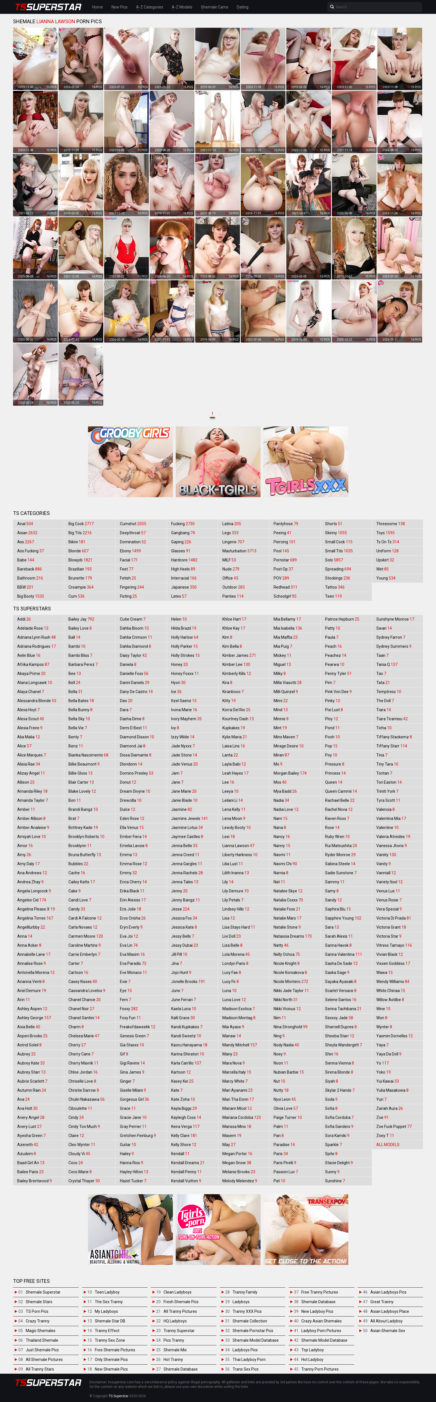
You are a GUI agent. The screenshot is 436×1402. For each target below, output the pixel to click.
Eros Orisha (133, 918)
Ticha (384, 728)
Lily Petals (232, 900)
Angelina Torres (35, 918)
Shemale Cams (214, 7)
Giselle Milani (133, 1090)
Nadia (281, 800)
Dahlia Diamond (135, 646)
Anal (25, 524)
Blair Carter (81, 782)
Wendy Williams (392, 981)
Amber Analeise (33, 827)
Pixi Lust (334, 710)
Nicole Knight (287, 963)
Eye (126, 990)
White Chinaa (390, 990)
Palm (281, 1126)
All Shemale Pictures (44, 1359)
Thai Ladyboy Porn (249, 1359)
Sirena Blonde (339, 1072)
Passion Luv (286, 1172)
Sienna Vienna (339, 1063)
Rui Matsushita (341, 845)
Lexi (228, 836)
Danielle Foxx (134, 673)
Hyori (178, 682)
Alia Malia (28, 737)
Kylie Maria (234, 737)
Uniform (387, 551)
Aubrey (26, 1054)
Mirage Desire (289, 746)
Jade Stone (184, 755)
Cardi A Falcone (85, 918)
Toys (385, 533)
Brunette (80, 578)
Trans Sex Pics (246, 1369)
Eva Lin (129, 945)
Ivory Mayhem (186, 719)
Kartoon (181, 1072)
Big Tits (80, 533)
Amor (25, 845)
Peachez (335, 655)
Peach (333, 646)
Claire (76, 1135)
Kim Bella (232, 646)
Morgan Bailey (290, 773)
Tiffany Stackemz (394, 737)
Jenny (179, 891)
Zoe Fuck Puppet (394, 1126)
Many (230, 1054)
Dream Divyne (135, 791)
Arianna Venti (31, 981)
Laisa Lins (233, 746)
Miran (281, 755)
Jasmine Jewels (189, 818)
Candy (76, 909)
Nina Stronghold (291, 1027)
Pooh (332, 737)
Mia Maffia (286, 637)
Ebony (130, 551)
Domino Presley (136, 773)
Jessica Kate (184, 927)
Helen (179, 619)
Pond (332, 728)
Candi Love (79, 900)
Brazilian (80, 569)
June (177, 990)
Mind (281, 710)
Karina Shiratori (187, 1054)
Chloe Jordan (83, 1072)
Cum (76, 596)
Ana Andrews (32, 873)
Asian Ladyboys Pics (388, 1292)
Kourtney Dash (238, 719)
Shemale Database (181, 1369)
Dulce (127, 809)
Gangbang (183, 533)
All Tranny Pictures (180, 1311)
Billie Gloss (80, 773)
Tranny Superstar (179, 1330)
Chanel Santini (84, 1018)
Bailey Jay (81, 619)
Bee (74, 673)
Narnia (281, 873)
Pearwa (334, 664)
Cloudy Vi (79, 1153)
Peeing (282, 533)
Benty (75, 737)
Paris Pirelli (285, 1163)
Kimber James (239, 655)
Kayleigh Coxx (186, 1117)
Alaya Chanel (30, 691)
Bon (74, 800)
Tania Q (387, 664)
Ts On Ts (387, 542)
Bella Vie (77, 728)
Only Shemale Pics (111, 1359)
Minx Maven (286, 737)
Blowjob (80, 560)
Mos (280, 782)
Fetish (128, 578)
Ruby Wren (337, 836)
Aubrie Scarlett (32, 1081)
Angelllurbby (31, 927)
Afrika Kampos (33, 664)
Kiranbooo (233, 691)
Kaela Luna (183, 1008)
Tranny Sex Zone (110, 1340)
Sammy (335, 882)
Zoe (382, 1117)
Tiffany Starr (391, 746)
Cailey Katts (81, 882)
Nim (280, 1018)
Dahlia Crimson (136, 637)
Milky (280, 673)
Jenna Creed (185, 854)
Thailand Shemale (42, 1340)
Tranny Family (245, 1292)
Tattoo (335, 587)
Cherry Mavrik (83, 1063)
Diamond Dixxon (137, 737)
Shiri (331, 1054)
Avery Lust (29, 1126)
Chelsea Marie (83, 1036)
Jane (177, 782)
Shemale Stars (39, 1302)
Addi (24, 619)
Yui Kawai (387, 1081)
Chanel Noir (81, 1008)
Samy (332, 891)
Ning (279, 1036)
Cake (74, 891)
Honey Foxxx (185, 673)
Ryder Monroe (340, 854)
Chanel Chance (84, 999)
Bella (75, 691)
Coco (75, 1163)
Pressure (334, 764)
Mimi (281, 700)
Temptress (388, 691)
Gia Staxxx (132, 1045)
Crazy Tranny (38, 1321)
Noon (281, 1063)
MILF (229, 560)
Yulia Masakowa (392, 1090)
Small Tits (339, 551)
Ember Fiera (133, 836)
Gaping (181, 542)
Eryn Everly (131, 927)
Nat (279, 882)
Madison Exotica (238, 1008)
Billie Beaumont (84, 764)
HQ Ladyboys (175, 1321)
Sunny (332, 1172)
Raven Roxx (337, 818)
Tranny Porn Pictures (320, 1369)
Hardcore (184, 560)
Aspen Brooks (32, 1036)
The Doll (385, 700)
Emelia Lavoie (134, 845)
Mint (280, 728)
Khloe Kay (233, 628)
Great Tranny (382, 1302)
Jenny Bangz (185, 900)
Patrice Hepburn (342, 619)
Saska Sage (337, 972)
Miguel (282, 664)
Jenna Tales (184, 882)
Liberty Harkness (239, 854)
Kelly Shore (183, 1144)
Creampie (81, 587)
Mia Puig (283, 646)
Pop (331, 746)
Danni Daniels (134, 682)
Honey (179, 664)
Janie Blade (184, 800)
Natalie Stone (287, 927)
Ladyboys (241, 1302)
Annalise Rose (31, 963)
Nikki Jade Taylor (291, 990)
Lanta (230, 755)
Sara (332, 927)
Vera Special (389, 909)
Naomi (282, 854)
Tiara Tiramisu (392, 719)
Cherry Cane (81, 1054)
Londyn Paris (235, 963)
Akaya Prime (31, 673)
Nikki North (286, 999)
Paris (281, 1153)
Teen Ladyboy (107, 1292)
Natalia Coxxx (288, 900)
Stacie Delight (339, 1163)
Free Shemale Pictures (115, 1350)
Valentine (387, 827)
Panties (233, 596)
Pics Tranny (174, 1340)
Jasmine (181, 809)
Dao (126, 700)
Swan (384, 628)
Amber (26, 809)
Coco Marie (80, 1172)
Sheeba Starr (339, 1036)
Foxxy (129, 1008)
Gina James (132, 1072)
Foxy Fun (130, 1018)
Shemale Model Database (256, 1340)
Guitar (128, 1144)
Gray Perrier (133, 1126)
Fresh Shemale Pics (181, 1302)
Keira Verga (185, 1126)
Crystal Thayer (84, 1181)
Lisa (228, 918)
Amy (24, 854)
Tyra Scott (388, 800)
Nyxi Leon (285, 1099)
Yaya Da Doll (388, 1054)
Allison (26, 782)
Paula (331, 637)
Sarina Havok (338, 945)
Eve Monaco (133, 972)
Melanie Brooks (238, 1172)
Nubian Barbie (289, 1072)
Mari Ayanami (237, 1090)
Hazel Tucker (133, 1181)
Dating (242, 7)
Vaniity (386, 854)
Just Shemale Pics (42, 1350)
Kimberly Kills (236, 673)
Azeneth (27, 1144)
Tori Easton (389, 782)
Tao (381, 673)
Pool (281, 551)
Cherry (77, 1045)
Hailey (127, 1153)
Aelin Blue (28, 655)
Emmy (128, 873)
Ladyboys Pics (245, 1350)
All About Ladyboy (386, 1321)
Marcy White (235, 1081)
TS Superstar (118, 1396)
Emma (128, 854)
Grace (128, 1108)
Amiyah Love (31, 836)
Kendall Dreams (188, 1163)
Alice (24, 746)
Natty (281, 945)
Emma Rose (133, 864)
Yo (382, 1063)
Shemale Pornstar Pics (253, 1330)
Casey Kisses (82, 981)
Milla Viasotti (288, 682)
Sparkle (333, 1144)
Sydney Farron (390, 637)
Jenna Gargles (186, 864)
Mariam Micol (237, 1108)
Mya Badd (285, 791)
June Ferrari (183, 999)
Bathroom (30, 578)
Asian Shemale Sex (387, 1330)
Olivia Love (286, 1108)
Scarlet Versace (340, 990)
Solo (334, 560)
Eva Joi (129, 936)
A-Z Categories (149, 7)
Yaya (382, 1045)
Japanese (184, 587)
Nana (280, 827)
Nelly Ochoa (287, 954)
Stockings (337, 578)
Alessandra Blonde (36, 700)
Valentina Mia (391, 818)
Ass (25, 542)
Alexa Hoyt (28, 710)
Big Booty (30, 596)
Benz (75, 746)
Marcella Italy (236, 1072)
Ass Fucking (30, 551)
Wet (382, 569)
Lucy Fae (231, 972)
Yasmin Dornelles (394, 1036)
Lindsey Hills (235, 909)
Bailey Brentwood (34, 1181)
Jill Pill (179, 954)
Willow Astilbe (390, 999)
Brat (73, 818)
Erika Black (132, 891)
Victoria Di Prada (393, 918)
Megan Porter (237, 1153)
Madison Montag (238, 1018)
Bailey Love (80, 628)
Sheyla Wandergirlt (343, 1045)
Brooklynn (80, 845)
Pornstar (285, 560)
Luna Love (234, 999)
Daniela (128, 664)
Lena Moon (233, 818)
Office (230, 578)
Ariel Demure (31, 990)
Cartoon (78, 972)
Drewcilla (130, 800)
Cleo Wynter (81, 1144)
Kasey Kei (182, 1081)
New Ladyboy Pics (317, 1311)
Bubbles (78, 864)
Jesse (180, 909)
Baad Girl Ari (30, 1163)
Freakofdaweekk (137, 1027)
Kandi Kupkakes (186, 1027)
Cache (76, 873)
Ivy (175, 728)
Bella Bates (81, 700)
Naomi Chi (285, 864)
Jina (176, 963)
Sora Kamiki (337, 1135)
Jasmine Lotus (187, 827)
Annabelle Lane (33, 954)
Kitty (229, 700)
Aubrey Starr (31, 1072)
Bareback (29, 569)
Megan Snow (236, 1163)
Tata (383, 682)
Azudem (26, 1153)
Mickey (282, 655)
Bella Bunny (80, 710)
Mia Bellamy (287, 619)
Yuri (381, 1099)
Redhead (285, 587)
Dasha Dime (132, 719)
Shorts (333, 524)
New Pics (119, 7)
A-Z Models (182, 7)
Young (386, 578)
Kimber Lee (236, 664)
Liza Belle (232, 945)
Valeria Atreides (393, 836)
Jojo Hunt (181, 972)
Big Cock (81, 524)
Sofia (331, 1108)
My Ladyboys (106, 1311)
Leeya (230, 791)
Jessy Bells (182, 936)
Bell (74, 682)
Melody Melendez (239, 1181)
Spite (331, 1153)
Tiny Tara (387, 764)
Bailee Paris (30, 1172)
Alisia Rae (28, 764)
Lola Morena (236, 954)
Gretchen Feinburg (138, 1135)
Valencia (385, 809)
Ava (23, 1099)
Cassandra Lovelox (86, 990)
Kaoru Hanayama (189, 1045)
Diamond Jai (132, 746)
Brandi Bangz (83, 809)
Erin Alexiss (133, 900)
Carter (75, 963)
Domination (133, 542)
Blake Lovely (82, 791)
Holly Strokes (185, 655)
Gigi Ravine (132, 1063)
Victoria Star (388, 936)
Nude (230, 569)
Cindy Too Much (84, 1126)
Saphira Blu (338, 909)
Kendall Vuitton (186, 1181)
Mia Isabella (288, 628)
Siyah (331, 1081)
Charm (76, 1027)
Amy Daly (28, 864)
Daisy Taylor (133, 655)
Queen (333, 782)
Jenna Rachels (187, 873)
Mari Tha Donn (238, 1099)
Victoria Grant (391, 927)
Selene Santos (340, 999)
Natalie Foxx (287, 909)
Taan (382, 655)
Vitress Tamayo (394, 945)
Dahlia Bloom (134, 628)
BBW (25, 587)
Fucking (183, 524)
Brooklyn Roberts (86, 836)
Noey (280, 1054)
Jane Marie (184, 791)
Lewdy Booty (236, 827)
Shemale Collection (250, 1321)
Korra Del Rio (236, 710)
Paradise (284, 1144)
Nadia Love (286, 809)
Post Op (283, 569)
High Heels (183, 569)
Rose (332, 827)
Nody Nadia (286, 1045)
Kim (227, 637)
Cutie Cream (132, 619)
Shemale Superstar (43, 1292)
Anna (24, 936)
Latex (178, 596)
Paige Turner (288, 1117)
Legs (230, 533)
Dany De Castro (136, 691)
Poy (331, 755)
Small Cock (339, 542)
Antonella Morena (36, 972)
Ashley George (34, 1018)
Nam (280, 818)
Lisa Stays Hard (238, 927)
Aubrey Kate (31, 1063)
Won (381, 1018)
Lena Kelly (234, 809)
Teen (333, 596)
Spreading (338, 569)
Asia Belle (28, 1027)
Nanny (282, 845)
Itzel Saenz (184, 700)
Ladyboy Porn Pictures (321, 1330)
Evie (125, 981)
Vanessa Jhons (391, 845)
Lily (227, 882)
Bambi (76, 646)
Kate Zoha (183, 1099)
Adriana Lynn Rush (36, 637)
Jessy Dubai (184, 945)
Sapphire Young (343, 918)
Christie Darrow (83, 1090)
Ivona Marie (184, 710)
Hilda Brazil (183, 628)
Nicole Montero (291, 981)
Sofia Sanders (339, 1126)
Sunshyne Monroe (395, 619)
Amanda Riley (32, 791)
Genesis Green (134, 1036)
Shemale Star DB (110, 1321)
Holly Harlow (184, 637)
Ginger (127, 1081)
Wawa (384, 972)
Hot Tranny (173, 1359)
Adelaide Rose (32, 628)
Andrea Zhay (30, 882)
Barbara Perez (83, 664)
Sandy (333, 900)
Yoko (383, 1072)
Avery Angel (30, 1117)
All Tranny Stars (40, 1369)
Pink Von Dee (338, 691)
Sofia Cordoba (339, 1117)
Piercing (285, 542)
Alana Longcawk (34, 682)
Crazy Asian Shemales (321, 1321)
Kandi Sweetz (186, 1036)
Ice (176, 691)
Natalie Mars (287, 918)
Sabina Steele (340, 864)
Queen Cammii (341, 791)
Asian (27, 533)
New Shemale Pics (111, 1369)
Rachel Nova (339, 809)
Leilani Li (232, 800)
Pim (330, 682)
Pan (279, 1135)
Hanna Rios (131, 1163)
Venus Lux (388, 891)
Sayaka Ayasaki (340, 981)
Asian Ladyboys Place (389, 1311)
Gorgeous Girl (134, 1099)
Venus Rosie (388, 900)
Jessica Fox (184, 918)
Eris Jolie (130, 909)
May (228, 1144)
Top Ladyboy (312, 1350)
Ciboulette (80, 1108)
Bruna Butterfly (84, 854)
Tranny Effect (107, 1330)
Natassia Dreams (293, 936)
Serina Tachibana (343, 1008)
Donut (128, 782)
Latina (231, 524)
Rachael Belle (340, 800)
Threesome (390, 524)
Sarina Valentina (343, 954)
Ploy (331, 719)
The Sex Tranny (109, 1302)
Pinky (332, 700)
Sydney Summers (393, 646)
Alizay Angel (31, 773)
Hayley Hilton (134, 1172)
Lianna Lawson (238, 845)
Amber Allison (31, 818)
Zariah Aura (389, 1108)
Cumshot (133, 524)
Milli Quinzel (286, 691)
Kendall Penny (186, 1172)
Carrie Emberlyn (84, 954)
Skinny (336, 533)
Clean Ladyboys (178, 1292)
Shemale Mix (175, 1350)
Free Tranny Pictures (319, 1292)
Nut (279, 1081)
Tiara (383, 710)
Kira (227, 682)
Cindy (76, 1117)
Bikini (76, 542)
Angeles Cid (31, 900)
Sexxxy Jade (339, 1018)
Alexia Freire (29, 728)
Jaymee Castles (187, 836)
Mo (278, 764)
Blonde (78, 551)
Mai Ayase (233, 1027)
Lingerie (233, 542)
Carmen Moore (85, 936)
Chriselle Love (82, 1081)
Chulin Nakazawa (86, 1099)
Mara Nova (233, 1063)
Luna (229, 990)
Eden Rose (132, 818)
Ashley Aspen (32, 1008)
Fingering (132, 587)
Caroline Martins (84, 945)
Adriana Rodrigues (36, 646)
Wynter (384, 1027)
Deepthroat (133, 533)
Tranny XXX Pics (247, 1311)
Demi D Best (133, 728)
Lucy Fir (230, 981)
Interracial (184, 578)
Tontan (384, 773)
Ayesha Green (31, 1135)
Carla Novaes (82, 927)
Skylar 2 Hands (340, 1090)
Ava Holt (27, 1108)
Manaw (231, 1036)
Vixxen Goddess (393, 963)
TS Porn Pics (37, 1311)
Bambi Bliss (80, 655)
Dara (126, 710)
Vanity (383, 864)
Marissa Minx (236, 1126)
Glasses (180, 551)
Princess (335, 773)
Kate (176, 1090)
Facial (129, 560)
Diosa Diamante (135, 755)
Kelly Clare (184, 1135)
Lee (228, 782)
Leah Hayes (235, 773)
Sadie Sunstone (340, 873)
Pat (279, 1181)
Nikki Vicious (287, 1008)
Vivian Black (389, 954)
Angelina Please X (36, 909)
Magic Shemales (40, 1330)
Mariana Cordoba (241, 1117)
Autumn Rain (31, 1090)
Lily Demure (235, 891)
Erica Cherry (133, 882)
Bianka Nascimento (88, 755)
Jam (176, 773)
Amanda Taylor (32, 800)
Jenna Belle (184, 845)
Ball (74, 637)
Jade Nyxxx (183, 746)
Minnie (281, 719)
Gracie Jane (133, 1117)
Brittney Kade (83, 827)
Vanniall (386, 873)
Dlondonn (131, 764)
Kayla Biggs (184, 1108)
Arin (23, 999)
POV (281, 578)
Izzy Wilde (182, 737)
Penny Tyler (338, 673)
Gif (124, 1054)
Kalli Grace (183, 1018)
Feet (126, 569)
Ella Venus (132, 827)
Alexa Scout (30, 719)
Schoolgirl (285, 596)
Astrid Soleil (29, 1045)
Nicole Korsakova (290, 972)
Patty (332, 628)
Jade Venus (184, 764)
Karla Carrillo (186, 1063)
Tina (381, 755)
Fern (125, 999)
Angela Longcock (34, 891)
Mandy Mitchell (239, 1045)
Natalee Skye (288, 891)
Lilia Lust (232, 864)
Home (97, 7)
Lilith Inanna (235, 873)
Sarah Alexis (339, 936)
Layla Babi (234, 764)
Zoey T (385, 1135)
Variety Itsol (389, 882)
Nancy (282, 836)
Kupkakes (233, 728)
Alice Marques (31, 755)
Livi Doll (231, 936)
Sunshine (335, 1181)
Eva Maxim (132, 954)
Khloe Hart (234, 619)
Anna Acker (29, 945)
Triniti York (387, 791)
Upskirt (385, 560)
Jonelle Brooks (188, 981)
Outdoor (233, 587)
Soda (331, 1099)
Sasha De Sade (341, 963)
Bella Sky (79, 719)
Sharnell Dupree (341, 1027)
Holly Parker (184, 646)
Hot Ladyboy (312, 1359)
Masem (231, 1135)
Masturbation (239, 551)
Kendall (180, 1153)
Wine (383, 1008)
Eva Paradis (133, 963)
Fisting (128, 596)
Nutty (281, 1090)
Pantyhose (286, 524)
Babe (25, 560)
